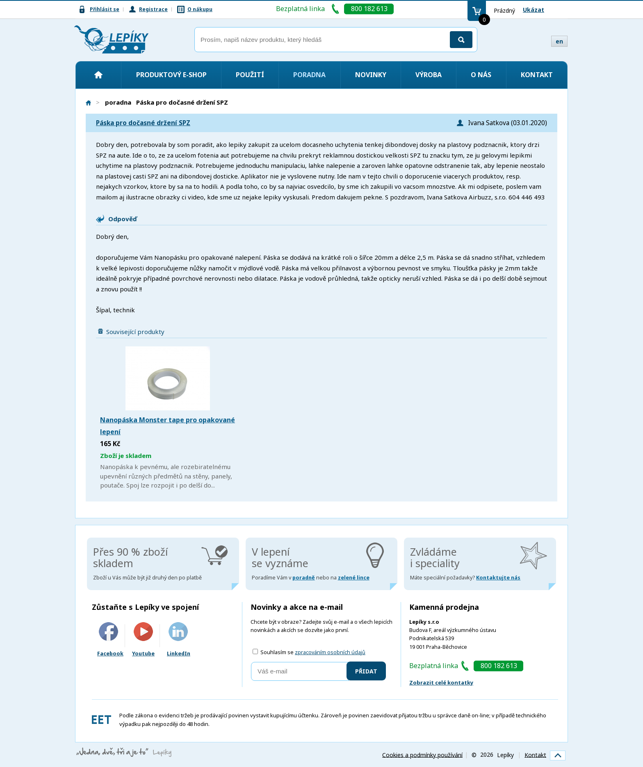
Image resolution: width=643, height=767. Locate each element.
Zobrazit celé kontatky (441, 682)
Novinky (370, 74)
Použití (250, 74)
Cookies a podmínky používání (422, 754)
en (559, 41)
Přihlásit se (104, 9)
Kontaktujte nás (498, 577)
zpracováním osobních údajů (330, 652)
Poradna (309, 74)
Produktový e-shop (171, 74)
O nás (481, 74)
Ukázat (533, 10)
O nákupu (199, 9)
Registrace (153, 9)
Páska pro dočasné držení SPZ (143, 123)
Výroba (428, 74)
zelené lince (353, 577)
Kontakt (537, 74)
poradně (303, 577)
